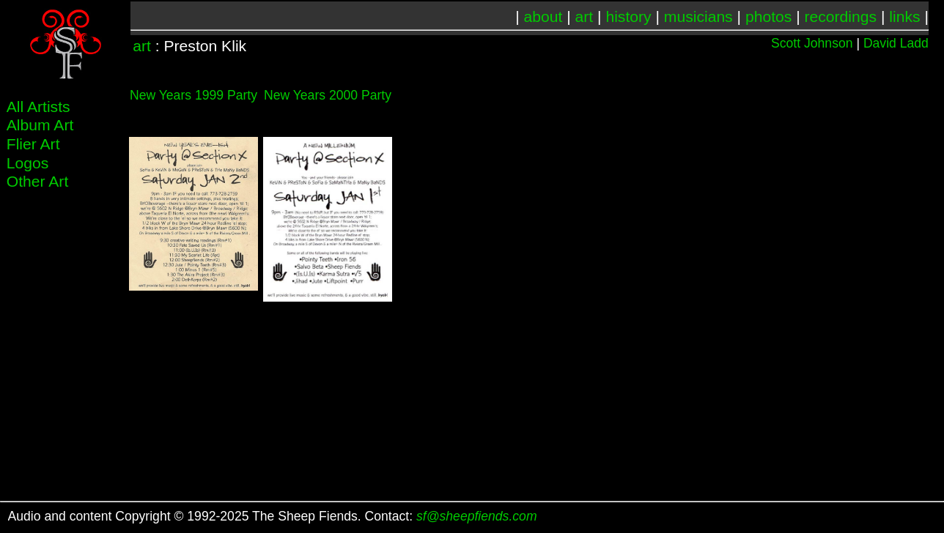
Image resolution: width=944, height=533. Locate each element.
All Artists (38, 106)
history (628, 16)
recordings (841, 16)
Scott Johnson (812, 43)
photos (768, 16)
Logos (28, 162)
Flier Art (33, 143)
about (543, 16)
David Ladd (896, 43)
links (904, 16)
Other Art (37, 181)
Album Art (40, 124)
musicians (698, 16)
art (584, 16)
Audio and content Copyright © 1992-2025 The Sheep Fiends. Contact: (272, 516)
